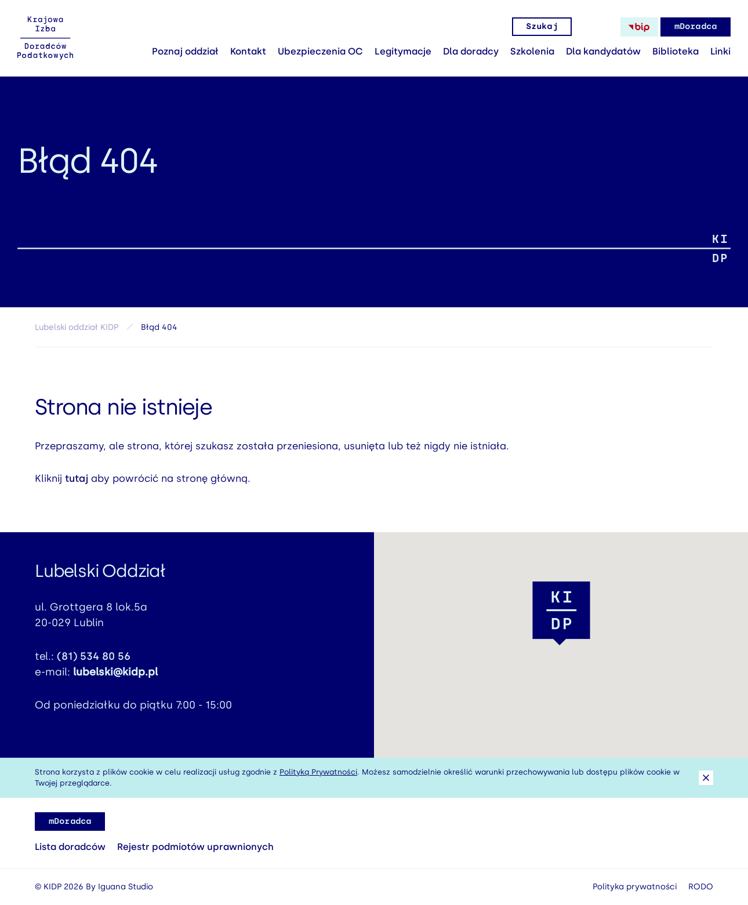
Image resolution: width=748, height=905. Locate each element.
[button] (561, 613)
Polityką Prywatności (318, 772)
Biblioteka (675, 51)
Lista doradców (70, 846)
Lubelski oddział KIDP (76, 327)
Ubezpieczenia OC (320, 51)
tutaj (76, 483)
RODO (700, 887)
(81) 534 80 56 (93, 661)
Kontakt (248, 51)
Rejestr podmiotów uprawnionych (195, 846)
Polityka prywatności (635, 887)
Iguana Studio (125, 887)
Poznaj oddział (185, 51)
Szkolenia (532, 51)
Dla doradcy (471, 51)
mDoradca (695, 26)
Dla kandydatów (603, 51)
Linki (720, 51)
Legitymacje (403, 51)
